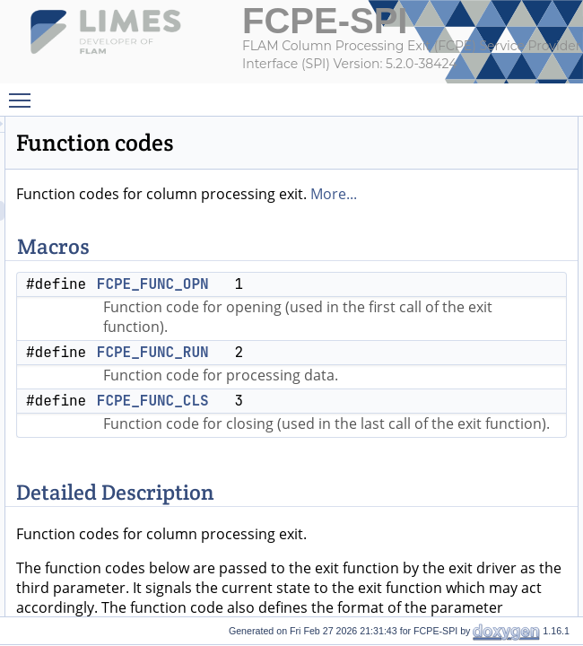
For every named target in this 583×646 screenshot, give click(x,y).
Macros (495, 126)
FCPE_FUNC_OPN (377, 303)
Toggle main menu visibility (24, 93)
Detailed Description (526, 205)
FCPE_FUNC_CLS (377, 479)
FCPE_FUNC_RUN (377, 411)
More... (373, 213)
